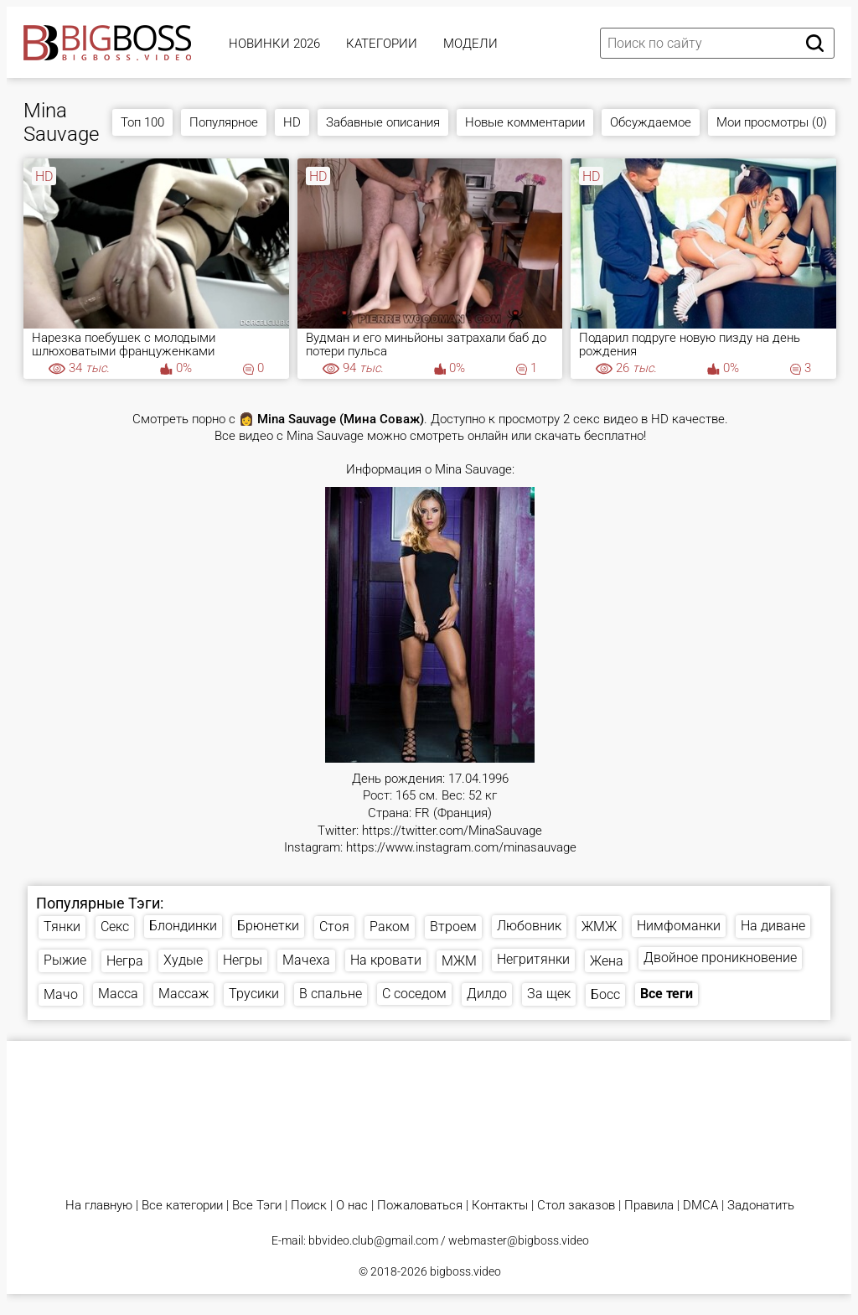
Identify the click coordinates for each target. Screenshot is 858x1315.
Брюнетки (268, 926)
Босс (605, 994)
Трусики (254, 994)
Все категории (182, 1206)
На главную (98, 1206)
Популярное (223, 122)
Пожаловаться (420, 1206)
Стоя (334, 926)
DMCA (700, 1206)
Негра (124, 961)
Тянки (62, 926)
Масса (118, 994)
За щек (549, 994)
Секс (115, 926)
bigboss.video (465, 1271)
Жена (606, 961)
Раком (390, 926)
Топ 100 (142, 122)
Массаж (183, 994)
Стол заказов (576, 1206)
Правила (649, 1206)
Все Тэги (257, 1206)
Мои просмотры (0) (771, 122)
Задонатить (760, 1206)
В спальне (330, 994)
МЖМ (459, 961)
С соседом (414, 994)
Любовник (529, 926)
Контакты (500, 1206)
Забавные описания (383, 122)
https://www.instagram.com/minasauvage (461, 848)
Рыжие (65, 960)
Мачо (61, 994)
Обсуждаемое (650, 122)
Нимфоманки (679, 926)
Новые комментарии (525, 122)
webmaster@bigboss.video (518, 1240)
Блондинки (183, 926)
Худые (183, 960)
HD (292, 122)
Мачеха (306, 960)
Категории (381, 43)
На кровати (385, 960)
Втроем (453, 926)
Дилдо (487, 994)
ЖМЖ (599, 926)
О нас (352, 1206)
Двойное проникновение (720, 958)
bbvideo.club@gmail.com (373, 1240)
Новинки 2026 (274, 43)
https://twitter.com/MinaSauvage (452, 831)
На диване (773, 926)
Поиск (309, 1206)
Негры (242, 960)
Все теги (666, 994)
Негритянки (533, 959)
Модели (470, 43)
